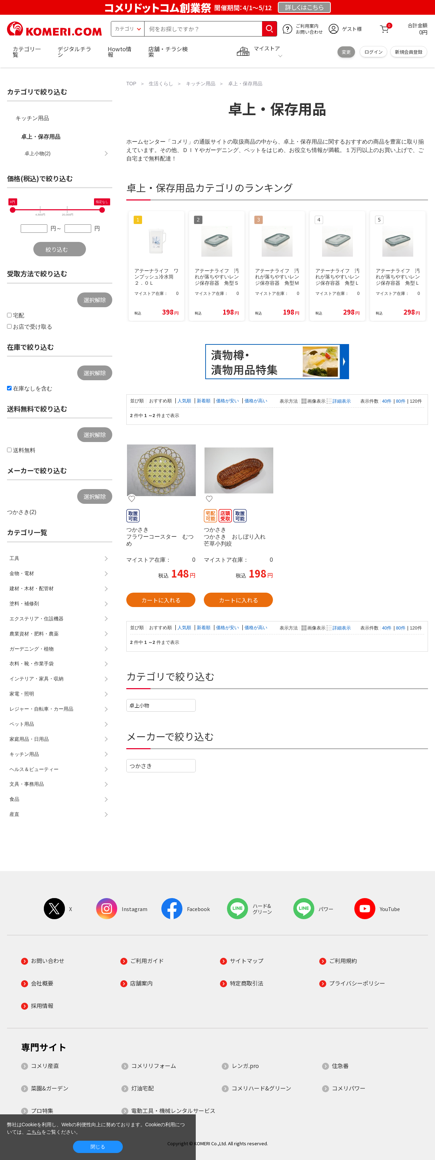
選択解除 (94, 300)
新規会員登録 (408, 51)
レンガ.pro (245, 1065)
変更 (346, 51)
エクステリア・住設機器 (36, 618)
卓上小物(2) (38, 153)
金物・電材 (21, 573)
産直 (14, 814)
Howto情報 (120, 52)
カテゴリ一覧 (27, 52)
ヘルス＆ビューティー (34, 769)
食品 (14, 799)
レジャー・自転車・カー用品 (41, 709)
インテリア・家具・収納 (36, 678)
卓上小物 (139, 705)
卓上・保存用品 (40, 137)
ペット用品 (21, 724)
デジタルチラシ (74, 52)
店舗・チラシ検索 (168, 52)
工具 (14, 558)
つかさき (140, 766)
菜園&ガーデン (49, 1088)
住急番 (340, 1065)
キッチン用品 (32, 118)
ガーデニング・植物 (31, 649)
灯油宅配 (142, 1088)
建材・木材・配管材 (31, 588)
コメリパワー (349, 1088)
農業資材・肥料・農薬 (34, 634)
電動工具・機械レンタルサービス (173, 1110)
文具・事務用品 (26, 784)
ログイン (373, 51)
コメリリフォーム (153, 1065)
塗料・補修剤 (24, 603)
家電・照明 (21, 694)
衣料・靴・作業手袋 (31, 663)
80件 (401, 401)
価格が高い (256, 400)
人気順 (185, 400)
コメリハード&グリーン (261, 1088)
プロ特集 (42, 1110)
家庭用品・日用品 (29, 739)
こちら (34, 1132)
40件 (387, 401)
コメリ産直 (45, 1065)
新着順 (204, 400)
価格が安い (228, 400)
